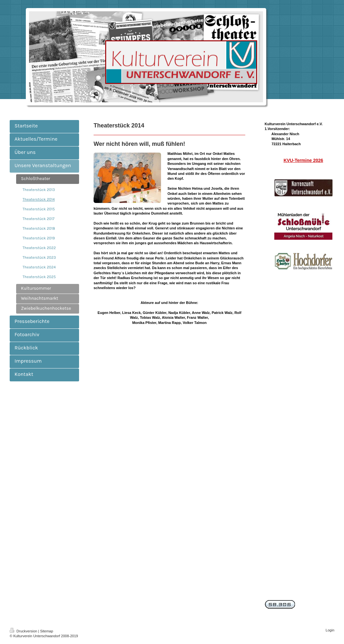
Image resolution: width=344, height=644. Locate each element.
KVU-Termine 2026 (303, 160)
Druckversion (24, 631)
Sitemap (46, 631)
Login (330, 630)
